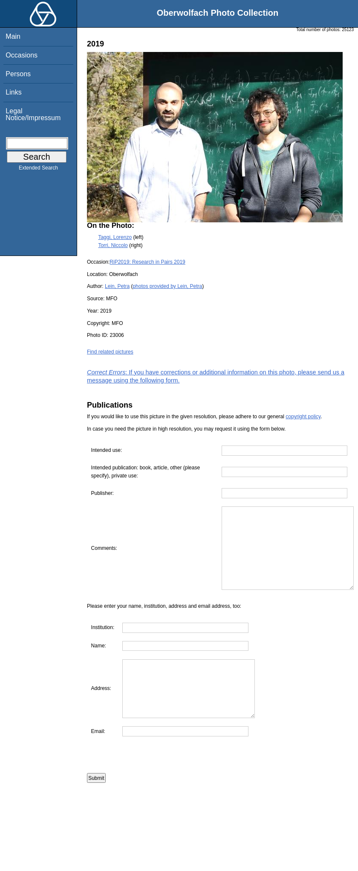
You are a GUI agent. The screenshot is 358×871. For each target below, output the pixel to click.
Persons (18, 74)
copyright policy (303, 417)
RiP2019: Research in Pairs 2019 (147, 262)
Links (13, 92)
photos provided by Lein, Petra (167, 286)
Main (13, 36)
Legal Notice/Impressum (33, 114)
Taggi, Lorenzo (115, 237)
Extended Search (38, 169)
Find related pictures (110, 352)
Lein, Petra (117, 286)
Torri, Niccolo (112, 245)
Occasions (22, 55)
